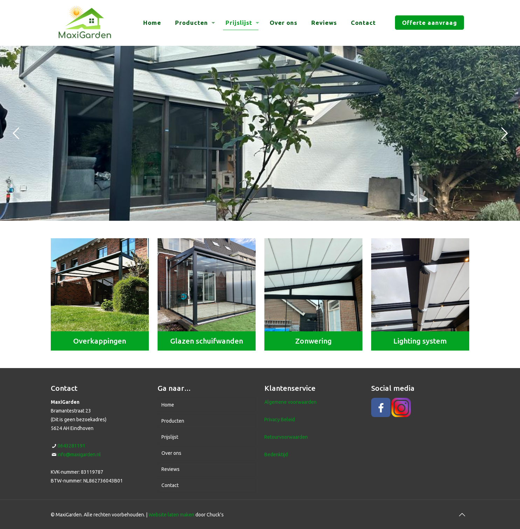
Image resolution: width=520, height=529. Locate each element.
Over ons (171, 453)
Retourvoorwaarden (286, 437)
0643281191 (71, 446)
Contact (170, 485)
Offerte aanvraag (429, 22)
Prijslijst (169, 437)
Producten (172, 421)
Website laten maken (171, 514)
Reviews (170, 469)
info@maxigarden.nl (79, 454)
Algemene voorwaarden (290, 402)
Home (167, 405)
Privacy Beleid (279, 419)
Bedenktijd (276, 454)
